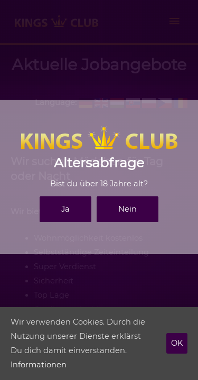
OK (177, 343)
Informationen (39, 364)
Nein (127, 209)
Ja (65, 209)
